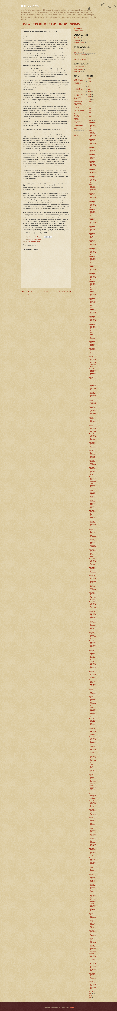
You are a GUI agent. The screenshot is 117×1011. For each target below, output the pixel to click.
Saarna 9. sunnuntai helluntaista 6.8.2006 (92, 436)
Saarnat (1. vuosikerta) (80, 54)
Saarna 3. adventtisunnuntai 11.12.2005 (92, 371)
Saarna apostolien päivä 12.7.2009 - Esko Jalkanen (92, 683)
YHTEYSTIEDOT (39, 24)
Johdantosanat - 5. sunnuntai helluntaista (92, 142)
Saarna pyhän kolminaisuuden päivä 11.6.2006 (92, 533)
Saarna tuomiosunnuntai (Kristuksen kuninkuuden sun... (92, 779)
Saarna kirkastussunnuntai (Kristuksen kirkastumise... (92, 966)
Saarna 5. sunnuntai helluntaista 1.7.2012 (92, 956)
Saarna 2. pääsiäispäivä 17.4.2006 (92, 462)
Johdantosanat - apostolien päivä (92, 156)
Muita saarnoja (78, 52)
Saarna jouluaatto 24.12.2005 (92, 379)
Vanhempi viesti (65, 291)
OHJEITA (52, 24)
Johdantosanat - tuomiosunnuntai (92, 343)
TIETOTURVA (75, 24)
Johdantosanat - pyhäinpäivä (92, 235)
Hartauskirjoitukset (79, 66)
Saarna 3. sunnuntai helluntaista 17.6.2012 (92, 933)
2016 (89, 99)
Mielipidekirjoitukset (79, 42)
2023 (89, 81)
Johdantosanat (78, 50)
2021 (89, 86)
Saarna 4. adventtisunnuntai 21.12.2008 (92, 635)
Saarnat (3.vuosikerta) (80, 59)
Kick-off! (76, 135)
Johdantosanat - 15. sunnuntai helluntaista (92, 243)
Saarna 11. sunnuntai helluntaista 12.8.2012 (92, 976)
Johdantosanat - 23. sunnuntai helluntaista (92, 310)
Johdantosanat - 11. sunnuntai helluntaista (92, 196)
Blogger (72, 1007)
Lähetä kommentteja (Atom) (31, 295)
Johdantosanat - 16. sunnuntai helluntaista (92, 251)
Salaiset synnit (78, 129)
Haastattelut (77, 40)
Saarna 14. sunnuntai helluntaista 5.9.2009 (92, 749)
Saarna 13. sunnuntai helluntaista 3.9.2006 (92, 561)
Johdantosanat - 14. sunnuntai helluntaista (92, 220)
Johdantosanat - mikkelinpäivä (92, 228)
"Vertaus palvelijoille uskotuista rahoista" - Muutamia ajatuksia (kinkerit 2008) (78, 118)
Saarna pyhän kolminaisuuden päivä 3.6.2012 (92, 924)
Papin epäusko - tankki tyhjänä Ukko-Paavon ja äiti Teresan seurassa (78, 104)
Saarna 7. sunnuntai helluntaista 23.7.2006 (92, 428)
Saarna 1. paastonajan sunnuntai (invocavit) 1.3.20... (92, 644)
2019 (89, 91)
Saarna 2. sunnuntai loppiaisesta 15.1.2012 (92, 812)
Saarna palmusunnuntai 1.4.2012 (92, 870)
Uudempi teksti (26, 291)
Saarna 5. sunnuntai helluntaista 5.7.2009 (92, 674)
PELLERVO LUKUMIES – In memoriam (78, 90)
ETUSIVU (26, 24)
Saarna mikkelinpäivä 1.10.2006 (92, 587)
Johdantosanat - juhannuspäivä (92, 149)
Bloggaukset (77, 37)
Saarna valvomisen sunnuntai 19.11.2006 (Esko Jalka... (92, 626)
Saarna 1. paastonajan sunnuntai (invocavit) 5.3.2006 (92, 454)
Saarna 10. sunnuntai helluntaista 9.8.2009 (92, 731)
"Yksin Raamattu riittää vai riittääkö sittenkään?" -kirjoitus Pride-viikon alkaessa (78, 82)
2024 (89, 79)
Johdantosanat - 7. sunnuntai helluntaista (92, 164)
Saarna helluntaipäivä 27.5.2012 (92, 915)
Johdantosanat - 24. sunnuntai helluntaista (92, 319)
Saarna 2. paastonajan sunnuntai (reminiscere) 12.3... (92, 470)
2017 (89, 96)
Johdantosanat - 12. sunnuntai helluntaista (92, 204)
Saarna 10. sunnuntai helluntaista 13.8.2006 (92, 445)
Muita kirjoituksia (78, 69)
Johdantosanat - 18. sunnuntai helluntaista (92, 267)
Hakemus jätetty (78, 125)
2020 (89, 89)
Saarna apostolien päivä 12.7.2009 (92, 692)
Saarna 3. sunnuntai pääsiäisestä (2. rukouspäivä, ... (92, 504)
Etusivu (45, 291)
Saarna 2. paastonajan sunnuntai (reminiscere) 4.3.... (92, 842)
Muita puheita (77, 71)
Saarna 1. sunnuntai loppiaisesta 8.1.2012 (92, 803)
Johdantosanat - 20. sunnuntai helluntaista (92, 284)
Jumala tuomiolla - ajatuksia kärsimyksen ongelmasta (79, 96)
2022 (89, 84)
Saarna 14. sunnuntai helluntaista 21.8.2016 (92, 351)
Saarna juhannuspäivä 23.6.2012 (92, 940)
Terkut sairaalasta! (79, 110)
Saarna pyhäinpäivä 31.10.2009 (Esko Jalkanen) (92, 768)
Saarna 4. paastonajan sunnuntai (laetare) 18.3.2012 (92, 861)
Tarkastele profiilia (79, 30)
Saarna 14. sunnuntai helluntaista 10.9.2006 (92, 570)
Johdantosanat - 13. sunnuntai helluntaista (92, 212)
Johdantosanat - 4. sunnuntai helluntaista (92, 133)
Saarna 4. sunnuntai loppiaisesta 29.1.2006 (92, 395)
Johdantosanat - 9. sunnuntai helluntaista (92, 179)
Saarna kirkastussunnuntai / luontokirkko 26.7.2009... (92, 701)
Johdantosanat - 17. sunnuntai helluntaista (92, 259)
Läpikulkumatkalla (92, 365)
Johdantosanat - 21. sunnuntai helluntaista (92, 292)
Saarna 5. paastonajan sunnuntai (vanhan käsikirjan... (92, 410)
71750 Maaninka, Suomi (33, 241)
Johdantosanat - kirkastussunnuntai (92, 172)
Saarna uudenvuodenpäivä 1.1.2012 (92, 796)
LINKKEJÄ (63, 24)
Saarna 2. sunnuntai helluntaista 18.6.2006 (92, 524)
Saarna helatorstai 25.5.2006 (92, 402)
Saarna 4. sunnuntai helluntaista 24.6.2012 (92, 948)
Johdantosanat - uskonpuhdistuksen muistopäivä (92, 302)
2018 (89, 94)
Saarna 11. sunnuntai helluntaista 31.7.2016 (92, 359)
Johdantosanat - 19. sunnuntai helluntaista (92, 276)
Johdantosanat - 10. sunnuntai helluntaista (92, 187)
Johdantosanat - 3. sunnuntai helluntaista (92, 125)
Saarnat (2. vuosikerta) (35, 239)
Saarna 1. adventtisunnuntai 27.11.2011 (92, 788)
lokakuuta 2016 (92, 111)
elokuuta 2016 (91, 119)
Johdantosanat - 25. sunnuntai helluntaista (92, 327)
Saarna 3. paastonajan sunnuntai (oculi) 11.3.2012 (92, 851)
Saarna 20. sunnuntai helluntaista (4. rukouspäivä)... (92, 615)
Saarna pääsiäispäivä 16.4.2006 (92, 486)
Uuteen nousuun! (78, 132)
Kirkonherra (30, 6)
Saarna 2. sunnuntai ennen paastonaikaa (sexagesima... (92, 822)
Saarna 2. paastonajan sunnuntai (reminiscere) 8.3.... (92, 832)
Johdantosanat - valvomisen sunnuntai (92, 335)
